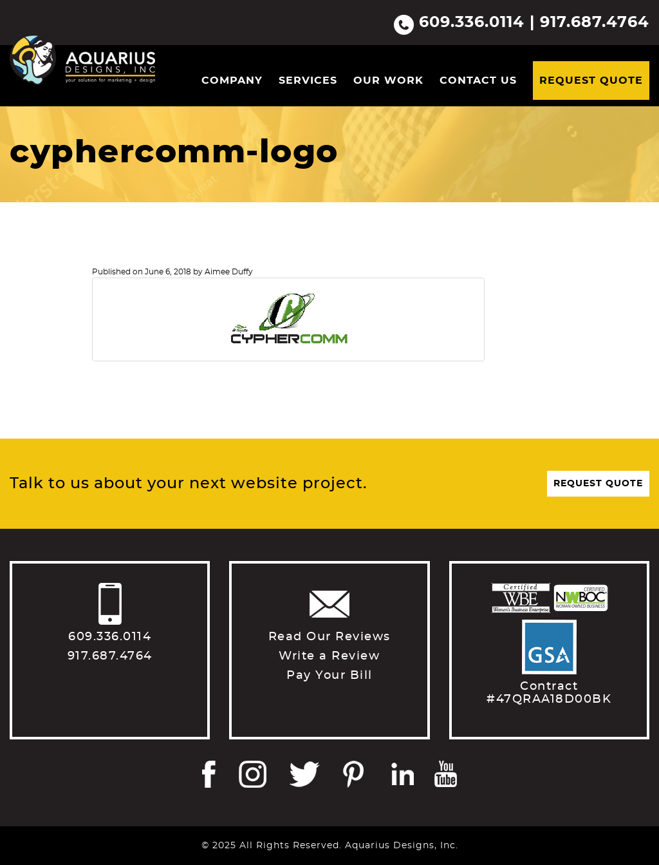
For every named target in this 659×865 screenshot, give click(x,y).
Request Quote (591, 80)
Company (232, 80)
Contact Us (478, 80)
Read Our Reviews (329, 637)
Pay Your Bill (329, 675)
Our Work (388, 80)
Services (308, 80)
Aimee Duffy (229, 272)
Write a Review (329, 656)
